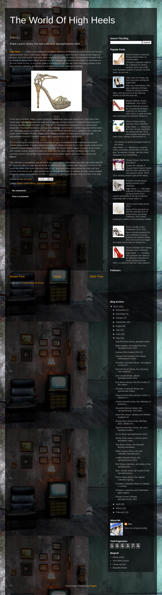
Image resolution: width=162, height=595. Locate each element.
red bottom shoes (121, 560)
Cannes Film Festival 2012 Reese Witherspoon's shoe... (130, 357)
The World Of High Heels (62, 20)
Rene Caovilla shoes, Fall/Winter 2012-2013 (136, 228)
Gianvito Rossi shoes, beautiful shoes (132, 341)
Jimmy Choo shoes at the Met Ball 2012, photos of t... (130, 422)
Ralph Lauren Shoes (26, 183)
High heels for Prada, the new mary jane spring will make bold (137, 80)
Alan (130, 524)
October (120, 318)
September (121, 322)
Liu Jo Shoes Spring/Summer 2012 (131, 434)
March (119, 508)
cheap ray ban (119, 564)
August (119, 326)
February (120, 512)
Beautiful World (120, 568)
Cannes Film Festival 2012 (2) (129, 352)
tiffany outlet (118, 557)
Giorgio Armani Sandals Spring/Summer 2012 (126, 497)
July (118, 330)
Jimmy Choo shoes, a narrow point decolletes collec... (131, 439)
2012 (116, 306)
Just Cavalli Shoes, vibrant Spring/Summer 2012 (127, 376)
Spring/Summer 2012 (46, 183)
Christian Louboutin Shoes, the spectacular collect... (129, 390)
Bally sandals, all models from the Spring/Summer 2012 (130, 346)
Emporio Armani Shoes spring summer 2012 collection (136, 183)
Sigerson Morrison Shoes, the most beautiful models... (131, 428)
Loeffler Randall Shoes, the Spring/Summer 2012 (127, 458)
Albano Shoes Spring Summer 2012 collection (137, 122)
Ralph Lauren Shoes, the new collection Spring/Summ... (128, 452)
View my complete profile (136, 528)
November (121, 314)
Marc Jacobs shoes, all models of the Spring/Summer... (132, 471)
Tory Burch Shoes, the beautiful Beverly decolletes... (129, 445)
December (121, 310)
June (118, 334)
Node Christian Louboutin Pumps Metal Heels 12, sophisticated (137, 57)
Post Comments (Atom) (33, 283)
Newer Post (17, 276)
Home (57, 276)
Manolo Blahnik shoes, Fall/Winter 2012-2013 (136, 102)
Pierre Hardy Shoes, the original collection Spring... (129, 478)
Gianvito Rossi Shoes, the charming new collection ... (131, 370)
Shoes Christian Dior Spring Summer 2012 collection (138, 248)
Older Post (96, 276)
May (118, 338)
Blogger (93, 586)
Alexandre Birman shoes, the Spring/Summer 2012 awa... (129, 409)
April (118, 504)
